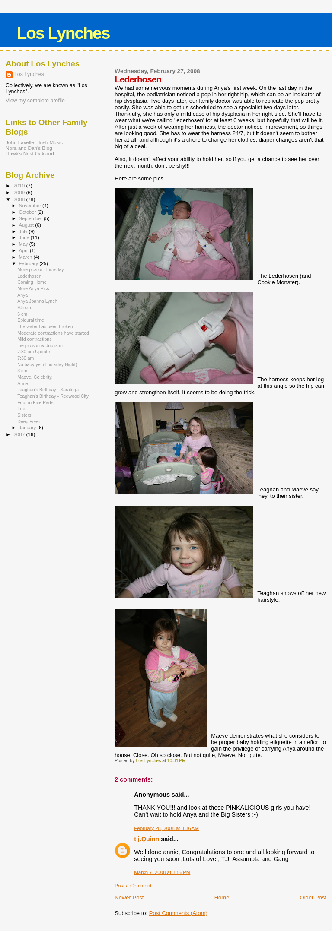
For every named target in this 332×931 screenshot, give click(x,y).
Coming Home (32, 282)
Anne (22, 383)
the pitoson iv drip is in (40, 345)
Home (222, 897)
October (28, 212)
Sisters (24, 415)
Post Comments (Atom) (178, 913)
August (27, 225)
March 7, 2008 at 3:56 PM (162, 872)
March (26, 257)
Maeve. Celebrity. (35, 377)
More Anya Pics (33, 288)
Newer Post (129, 897)
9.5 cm (24, 307)
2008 (19, 199)
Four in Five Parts (35, 402)
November (30, 205)
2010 (19, 185)
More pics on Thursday (40, 269)
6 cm (22, 314)
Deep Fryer (28, 421)
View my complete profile (35, 101)
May (24, 244)
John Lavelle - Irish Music (34, 142)
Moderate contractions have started (53, 333)
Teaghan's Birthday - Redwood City (53, 396)
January (28, 427)
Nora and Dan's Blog (29, 148)
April (24, 250)
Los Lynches (62, 33)
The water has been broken (45, 326)
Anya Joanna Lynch (37, 301)
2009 (19, 192)
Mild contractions (34, 339)
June (25, 237)
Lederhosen (29, 276)
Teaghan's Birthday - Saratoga (48, 389)
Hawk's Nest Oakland (30, 153)
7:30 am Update (33, 351)
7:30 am (25, 358)
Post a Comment (133, 885)
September (31, 218)
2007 (19, 434)
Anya (22, 295)
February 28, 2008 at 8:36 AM (166, 828)
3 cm (22, 370)
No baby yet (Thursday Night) (47, 364)
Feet (21, 408)
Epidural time (30, 320)
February (29, 263)
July (24, 231)
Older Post (313, 897)
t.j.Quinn (146, 839)
